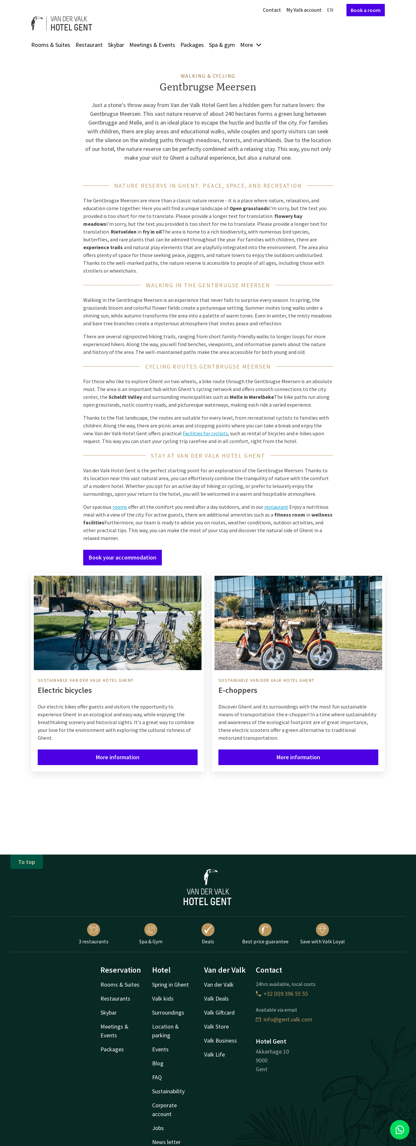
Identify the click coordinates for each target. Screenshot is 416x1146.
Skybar (116, 44)
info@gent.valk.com (284, 1019)
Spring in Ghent (170, 984)
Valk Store (216, 1026)
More (251, 44)
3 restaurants (94, 934)
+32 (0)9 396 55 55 (282, 993)
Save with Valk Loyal (322, 934)
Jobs (158, 1128)
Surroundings (168, 1012)
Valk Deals (216, 998)
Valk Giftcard (219, 1012)
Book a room (366, 10)
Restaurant (89, 44)
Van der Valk (219, 984)
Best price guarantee (265, 934)
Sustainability (168, 1091)
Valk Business (220, 1040)
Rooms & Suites (50, 44)
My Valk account (304, 10)
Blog (157, 1063)
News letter (166, 1142)
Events (160, 1049)
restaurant (276, 507)
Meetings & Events (152, 44)
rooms (119, 507)
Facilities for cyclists (205, 433)
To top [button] (26, 862)
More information (117, 757)
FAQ (157, 1077)
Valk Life (214, 1054)
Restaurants (115, 998)
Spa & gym (222, 44)
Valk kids (163, 998)
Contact (272, 10)
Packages (192, 44)
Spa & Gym (150, 934)
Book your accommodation (122, 557)
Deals (208, 934)
